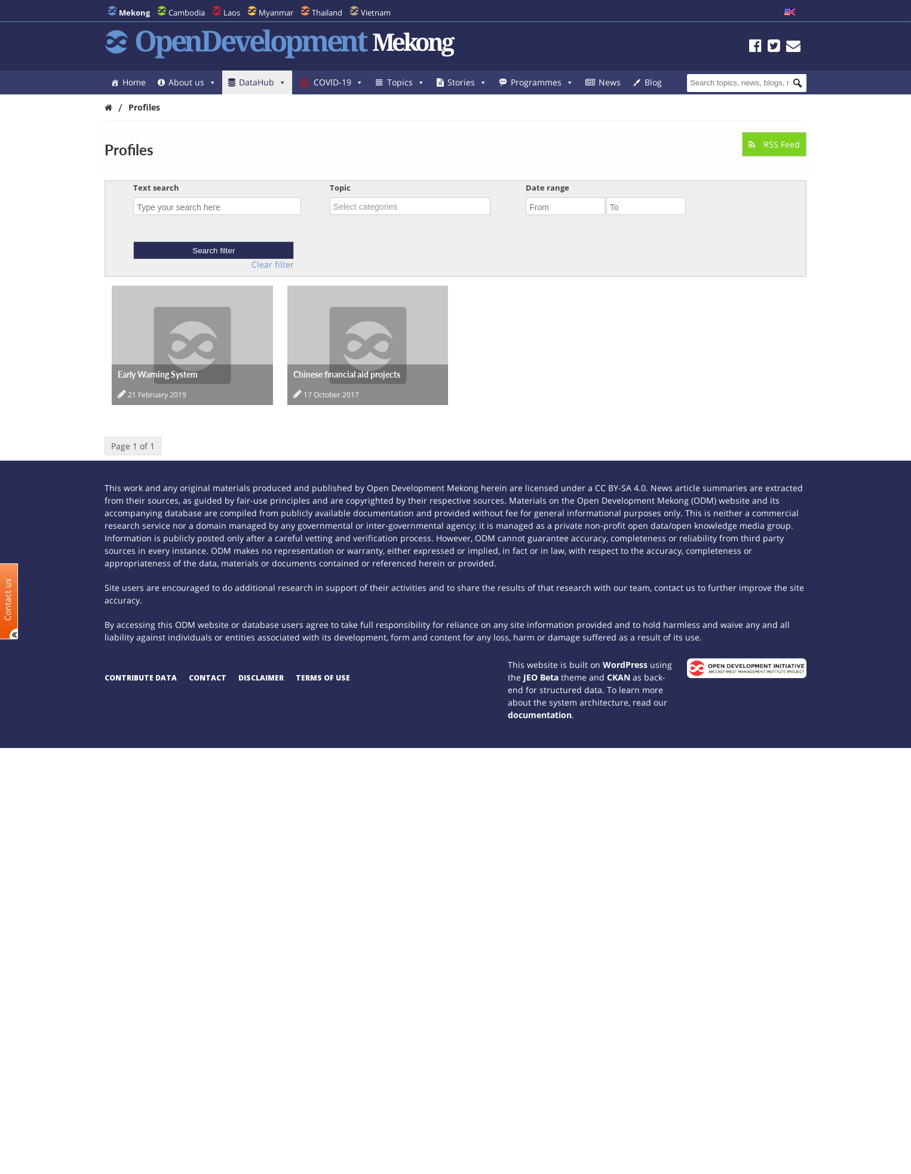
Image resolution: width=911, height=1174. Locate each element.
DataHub (262, 82)
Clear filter (272, 264)
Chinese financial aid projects (346, 374)
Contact (207, 678)
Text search (156, 187)
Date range (547, 187)
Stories (467, 82)
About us (192, 82)
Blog (653, 82)
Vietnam (376, 12)
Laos (231, 12)
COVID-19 (338, 82)
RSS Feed (774, 144)
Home (134, 82)
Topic (340, 187)
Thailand (327, 12)
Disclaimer (261, 678)
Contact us (7, 599)
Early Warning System (158, 374)
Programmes (542, 82)
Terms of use (323, 678)
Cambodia (186, 12)
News (610, 82)
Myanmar (276, 12)
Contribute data (141, 678)
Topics (406, 82)
